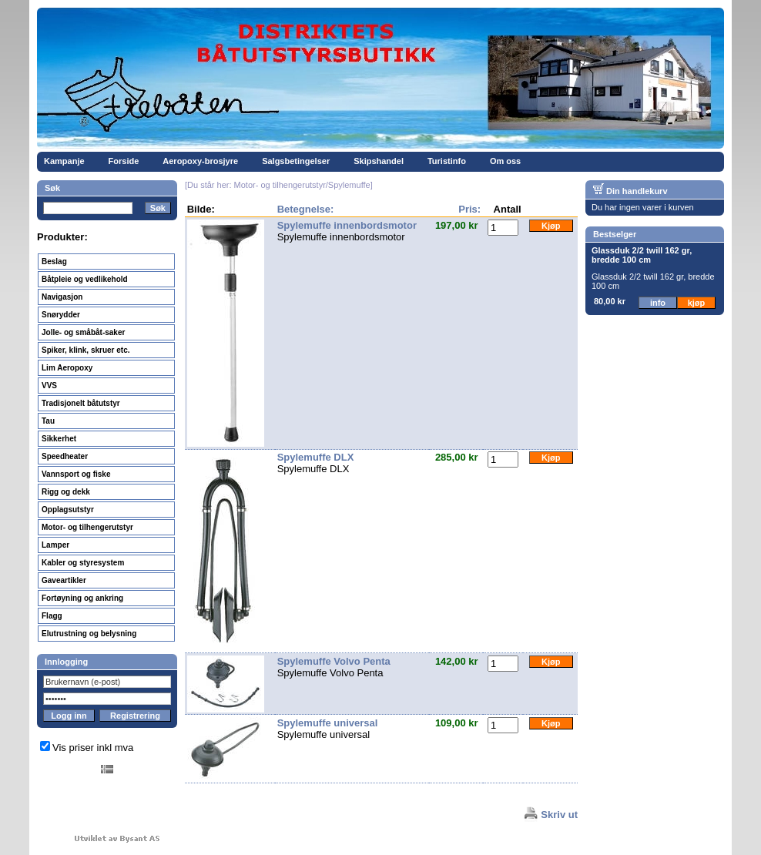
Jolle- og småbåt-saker (83, 332)
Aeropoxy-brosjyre (200, 161)
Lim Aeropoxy (67, 368)
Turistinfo (446, 161)
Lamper (55, 545)
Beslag (54, 261)
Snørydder (61, 314)
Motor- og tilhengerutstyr (87, 527)
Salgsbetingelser (296, 161)
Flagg (52, 616)
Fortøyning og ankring (82, 598)
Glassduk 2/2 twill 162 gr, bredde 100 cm (642, 255)
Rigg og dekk (66, 492)
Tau (48, 421)
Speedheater (65, 456)
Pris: (469, 209)
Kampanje (64, 161)
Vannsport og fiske (76, 474)
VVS (49, 385)
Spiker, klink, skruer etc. (86, 350)
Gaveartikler (64, 580)
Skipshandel (379, 161)
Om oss (505, 161)
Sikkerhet (59, 438)
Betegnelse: (305, 209)
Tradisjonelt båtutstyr (81, 403)
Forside (124, 161)
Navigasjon (62, 297)
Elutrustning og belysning (89, 633)
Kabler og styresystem (83, 562)
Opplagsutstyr (68, 509)
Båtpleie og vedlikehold (85, 279)
